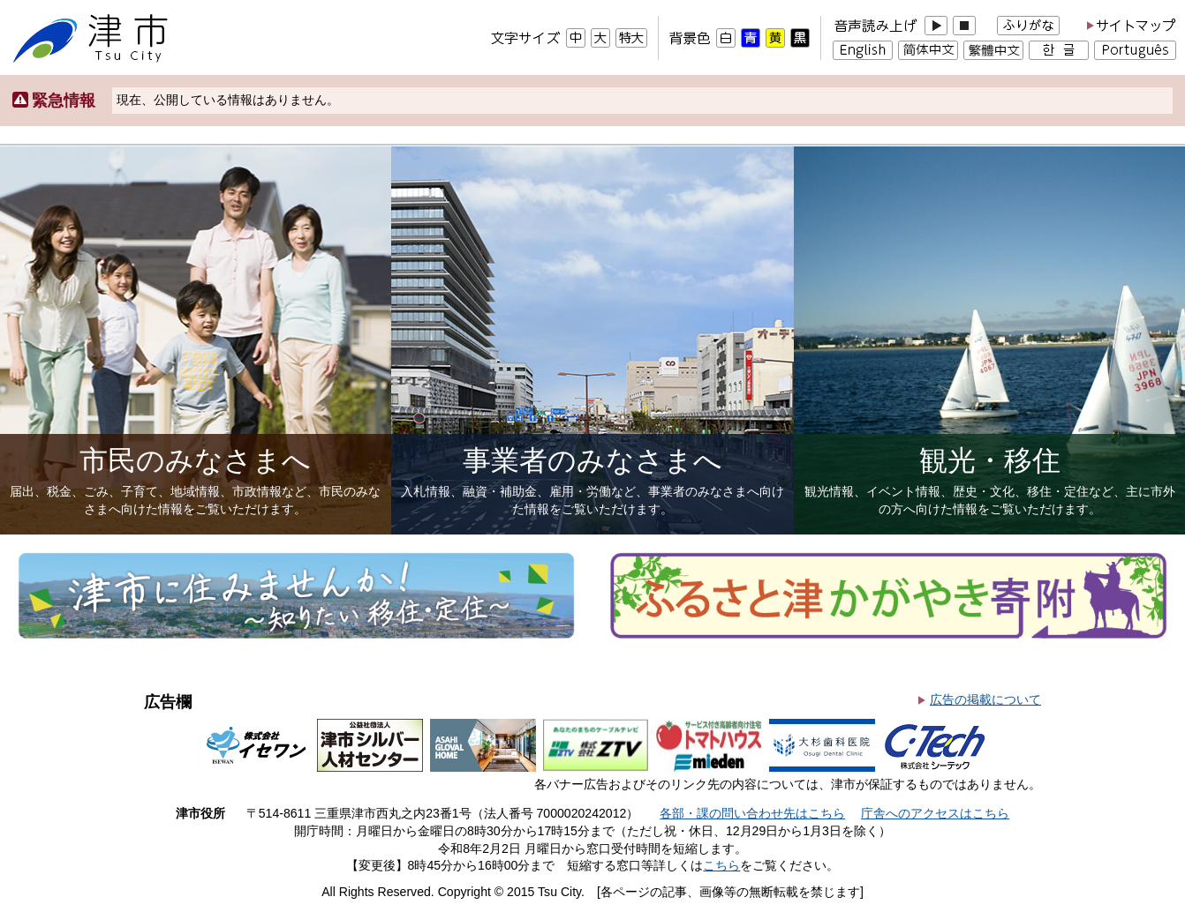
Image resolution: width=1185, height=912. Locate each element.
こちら (721, 865)
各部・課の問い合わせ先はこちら (752, 813)
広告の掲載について (985, 699)
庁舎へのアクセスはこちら (935, 813)
